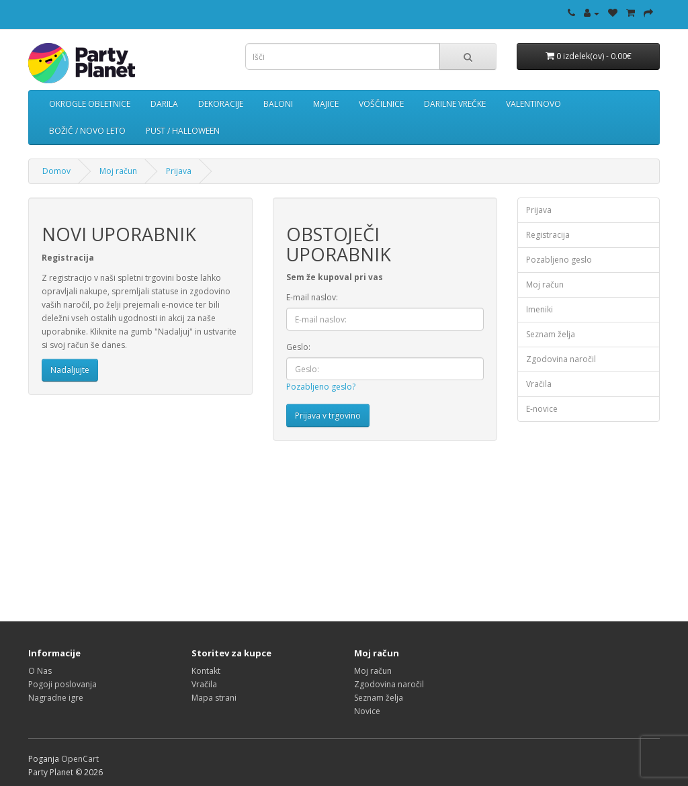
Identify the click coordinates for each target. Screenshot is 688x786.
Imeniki (539, 309)
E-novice (542, 408)
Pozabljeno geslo (559, 259)
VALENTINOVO (533, 104)
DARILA (164, 104)
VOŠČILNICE (381, 104)
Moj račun (118, 171)
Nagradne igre (55, 697)
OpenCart (80, 759)
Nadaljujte (69, 370)
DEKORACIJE (220, 104)
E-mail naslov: (312, 297)
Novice (367, 711)
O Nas (40, 670)
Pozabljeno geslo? (320, 386)
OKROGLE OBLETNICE (89, 104)
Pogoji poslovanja (62, 684)
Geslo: (298, 347)
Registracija (548, 235)
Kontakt (205, 670)
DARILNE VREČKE (455, 104)
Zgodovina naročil (561, 359)
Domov (56, 171)
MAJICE (326, 104)
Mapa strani (213, 697)
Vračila (539, 384)
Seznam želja (550, 334)
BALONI (278, 104)
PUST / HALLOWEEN (183, 130)
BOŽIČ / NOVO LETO (87, 130)
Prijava (178, 171)
